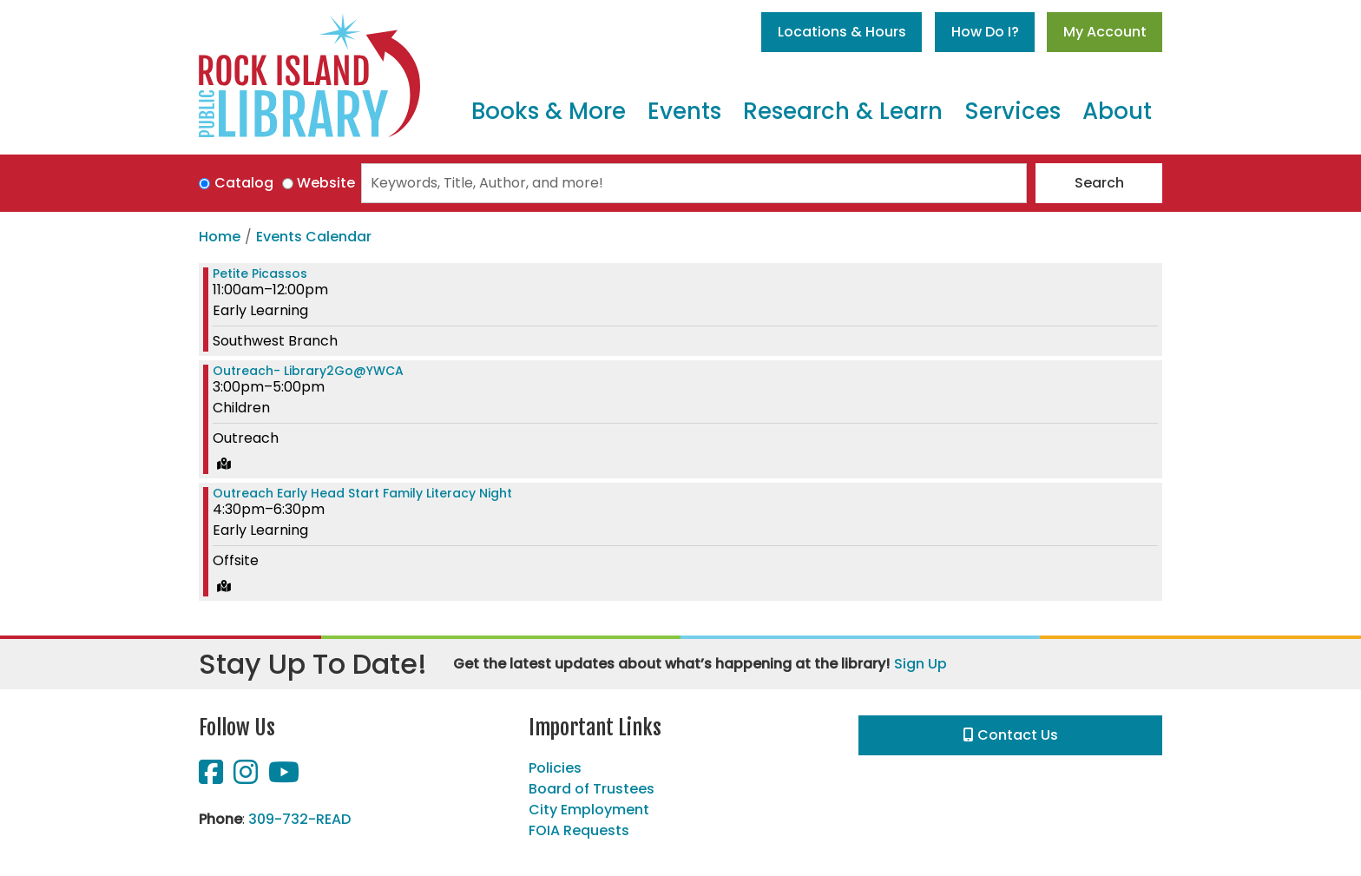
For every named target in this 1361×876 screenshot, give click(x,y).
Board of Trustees (591, 789)
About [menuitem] (1117, 111)
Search (1099, 183)
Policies (555, 768)
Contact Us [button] (1010, 735)
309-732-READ (299, 819)
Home (219, 237)
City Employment (589, 810)
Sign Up (920, 664)
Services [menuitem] (1012, 111)
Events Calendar (313, 237)
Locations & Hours (842, 32)
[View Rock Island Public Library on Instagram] (247, 777)
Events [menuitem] (684, 111)
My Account (1105, 32)
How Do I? (985, 32)
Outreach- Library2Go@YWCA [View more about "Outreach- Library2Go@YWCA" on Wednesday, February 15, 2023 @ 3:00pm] (308, 371)
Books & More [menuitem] (548, 111)
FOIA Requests (579, 830)
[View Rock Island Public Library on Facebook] (213, 777)
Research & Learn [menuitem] (843, 111)
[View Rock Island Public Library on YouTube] (283, 777)
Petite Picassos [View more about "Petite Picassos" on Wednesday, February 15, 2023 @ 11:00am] (260, 273)
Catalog (243, 183)
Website (326, 183)
